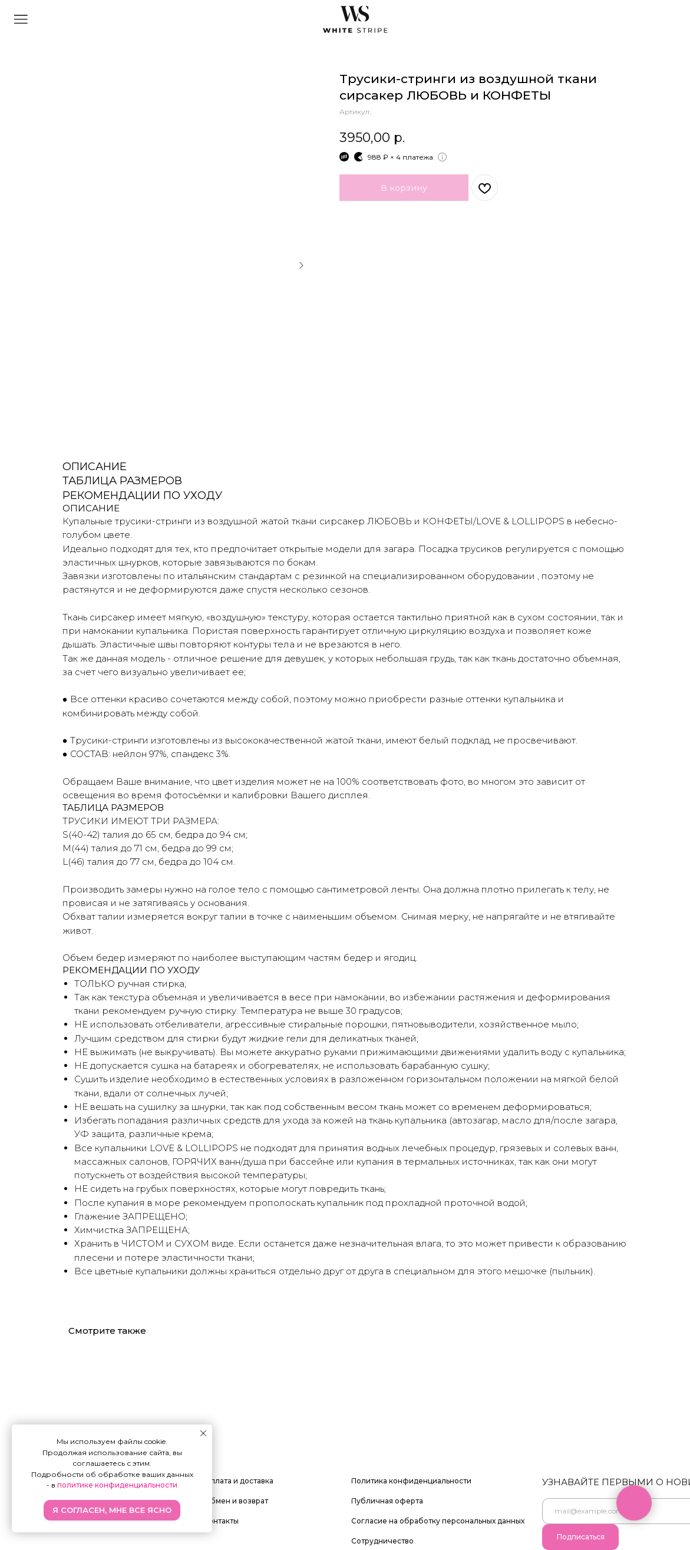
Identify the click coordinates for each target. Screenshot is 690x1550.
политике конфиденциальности (117, 1484)
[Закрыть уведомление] (203, 1433)
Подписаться (581, 1536)
